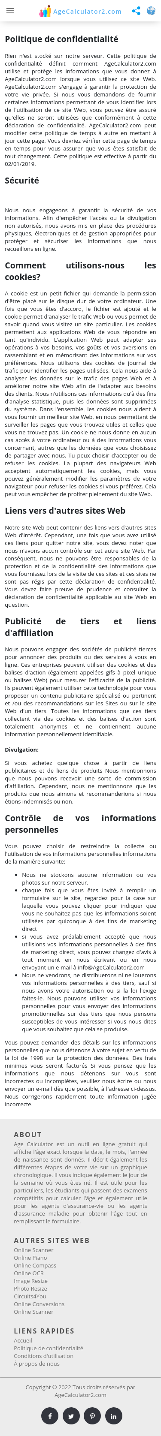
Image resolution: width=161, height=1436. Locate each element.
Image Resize (31, 1281)
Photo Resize (30, 1288)
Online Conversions (39, 1304)
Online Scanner (33, 1250)
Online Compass (35, 1265)
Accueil (23, 1340)
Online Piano (30, 1257)
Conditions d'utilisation (43, 1356)
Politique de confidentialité (48, 1348)
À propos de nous (37, 1363)
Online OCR (29, 1273)
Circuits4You (30, 1296)
